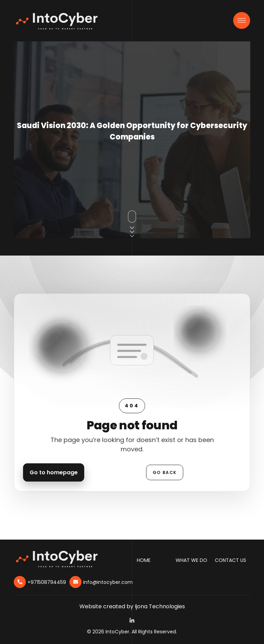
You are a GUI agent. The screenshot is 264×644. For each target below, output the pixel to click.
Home (144, 560)
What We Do (191, 560)
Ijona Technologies (160, 606)
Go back (165, 472)
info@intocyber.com (108, 582)
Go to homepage (54, 472)
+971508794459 (47, 582)
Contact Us (230, 560)
